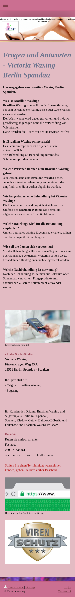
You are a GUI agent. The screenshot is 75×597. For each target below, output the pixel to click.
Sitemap (30, 587)
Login (67, 587)
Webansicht (64, 591)
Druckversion (14, 587)
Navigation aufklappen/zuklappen (37, 5)
